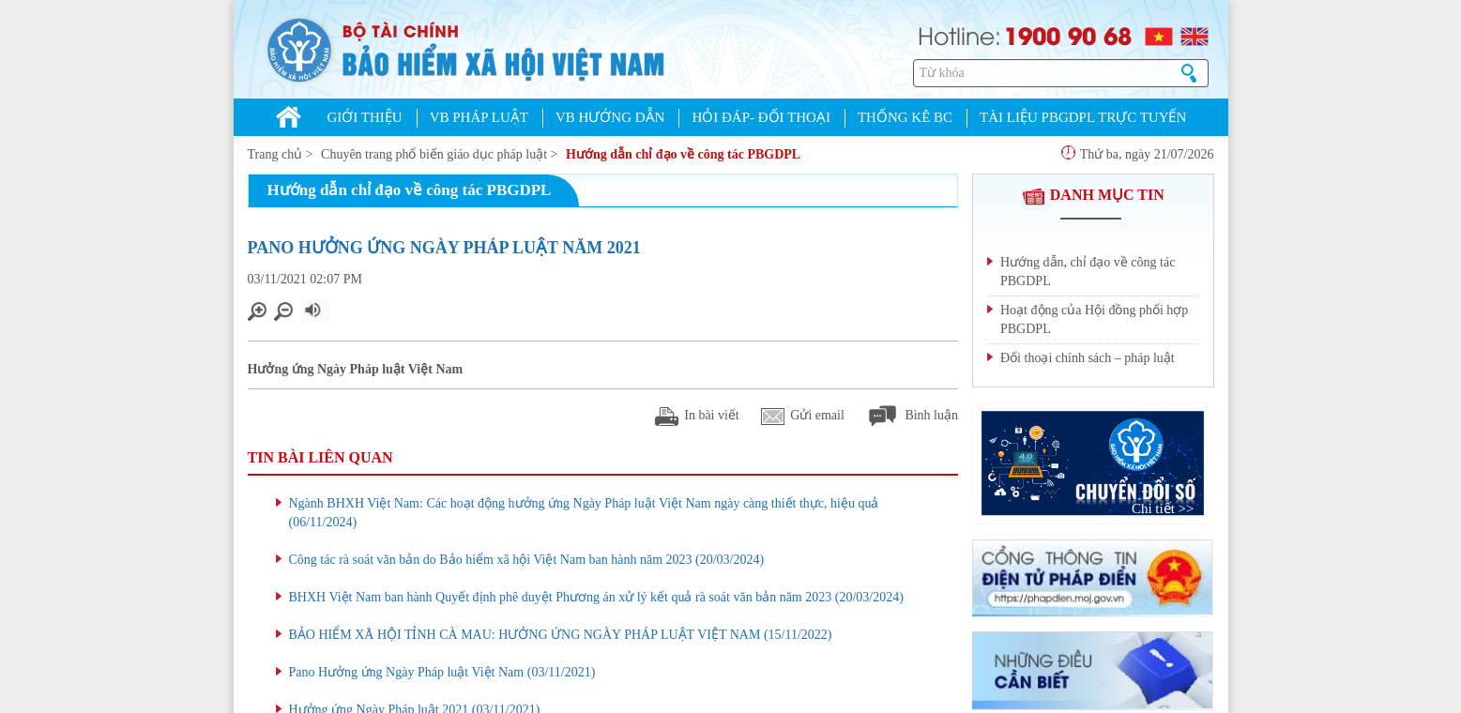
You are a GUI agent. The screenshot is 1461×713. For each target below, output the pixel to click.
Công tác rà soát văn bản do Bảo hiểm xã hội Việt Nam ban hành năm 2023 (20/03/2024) (527, 560)
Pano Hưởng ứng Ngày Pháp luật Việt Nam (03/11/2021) (442, 672)
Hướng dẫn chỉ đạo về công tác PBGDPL (683, 154)
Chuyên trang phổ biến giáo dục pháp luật (434, 154)
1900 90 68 (1068, 35)
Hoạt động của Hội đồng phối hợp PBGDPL (1094, 319)
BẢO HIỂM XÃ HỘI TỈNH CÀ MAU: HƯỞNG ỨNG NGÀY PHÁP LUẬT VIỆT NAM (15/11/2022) (560, 635)
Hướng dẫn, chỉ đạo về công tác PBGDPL (1087, 271)
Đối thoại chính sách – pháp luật (1087, 358)
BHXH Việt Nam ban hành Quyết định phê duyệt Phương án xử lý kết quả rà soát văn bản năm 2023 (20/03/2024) (596, 597)
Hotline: (959, 34)
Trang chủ (275, 154)
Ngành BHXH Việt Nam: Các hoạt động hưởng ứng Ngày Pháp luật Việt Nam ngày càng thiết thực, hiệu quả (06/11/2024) (584, 512)
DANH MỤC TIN (1093, 195)
